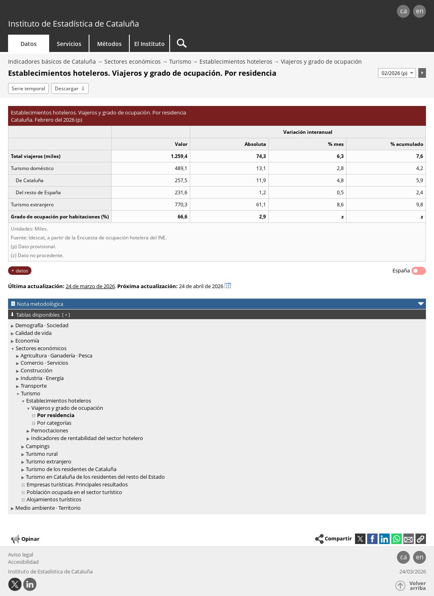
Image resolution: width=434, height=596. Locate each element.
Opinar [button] (24, 539)
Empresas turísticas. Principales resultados (77, 484)
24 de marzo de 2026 (90, 286)
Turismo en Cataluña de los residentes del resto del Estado (95, 476)
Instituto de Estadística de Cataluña (73, 23)
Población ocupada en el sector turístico (74, 492)
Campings (38, 446)
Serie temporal (28, 88)
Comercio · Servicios (44, 362)
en (420, 10)
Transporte (34, 385)
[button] (420, 539)
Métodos (109, 44)
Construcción (36, 370)
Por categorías (54, 422)
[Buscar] (238, 43)
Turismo (180, 61)
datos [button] (22, 270)
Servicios (69, 44)
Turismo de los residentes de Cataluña (71, 469)
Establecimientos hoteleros (235, 61)
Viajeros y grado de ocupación (321, 61)
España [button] (401, 270)
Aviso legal (20, 554)
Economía (27, 340)
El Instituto (149, 44)
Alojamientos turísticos (54, 499)
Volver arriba (417, 586)
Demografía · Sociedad (42, 325)
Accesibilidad (23, 561)
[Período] (397, 73)
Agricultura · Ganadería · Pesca (56, 355)
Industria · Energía (42, 378)
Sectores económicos (132, 61)
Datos (29, 44)
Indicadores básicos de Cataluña (52, 61)
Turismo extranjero (48, 461)
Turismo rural (42, 453)
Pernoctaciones (49, 430)
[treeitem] (216, 325)
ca (403, 10)
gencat (91, 12)
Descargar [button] (67, 88)
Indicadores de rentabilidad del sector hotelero (87, 438)
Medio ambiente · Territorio (48, 507)
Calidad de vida (33, 332)
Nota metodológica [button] (40, 303)
